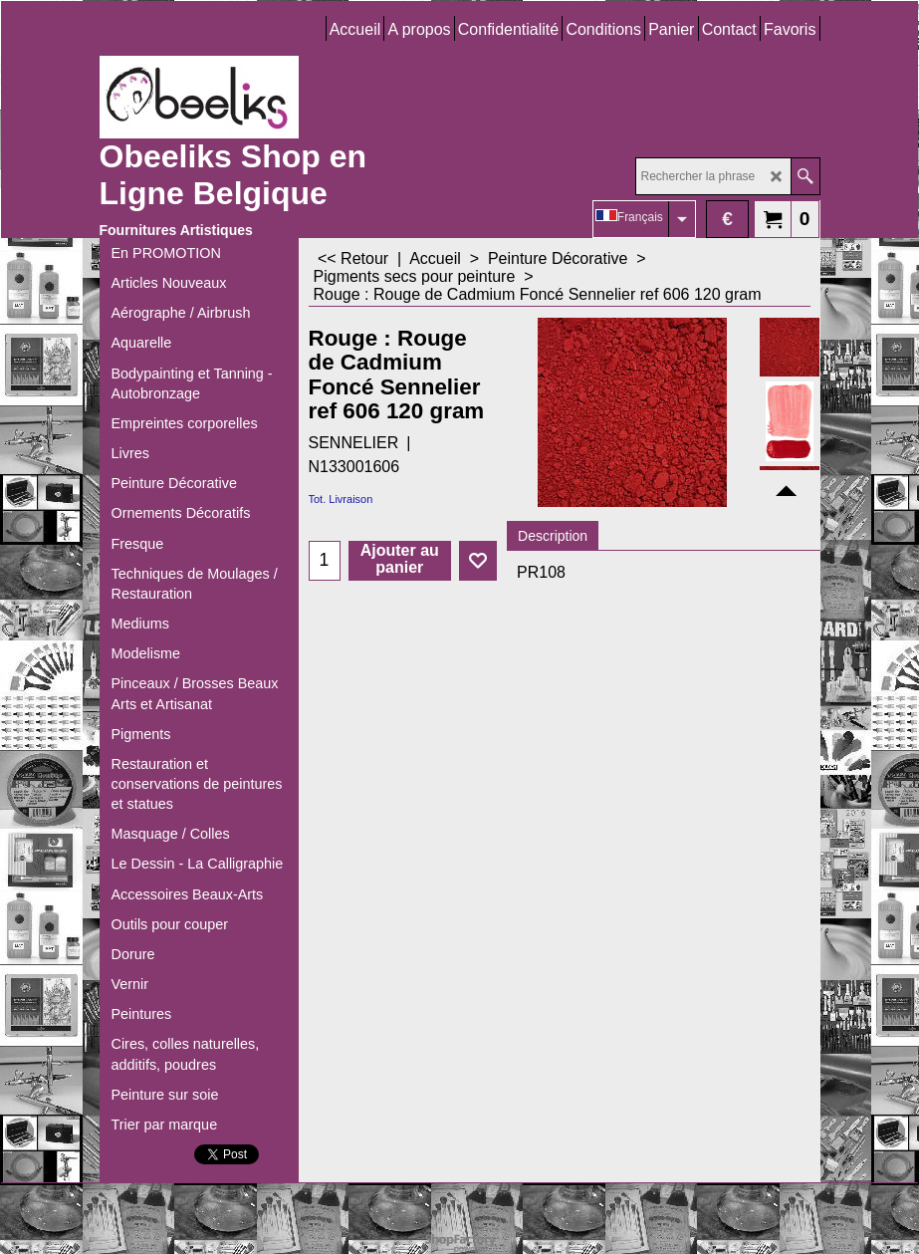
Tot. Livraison (341, 499)
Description (552, 536)
